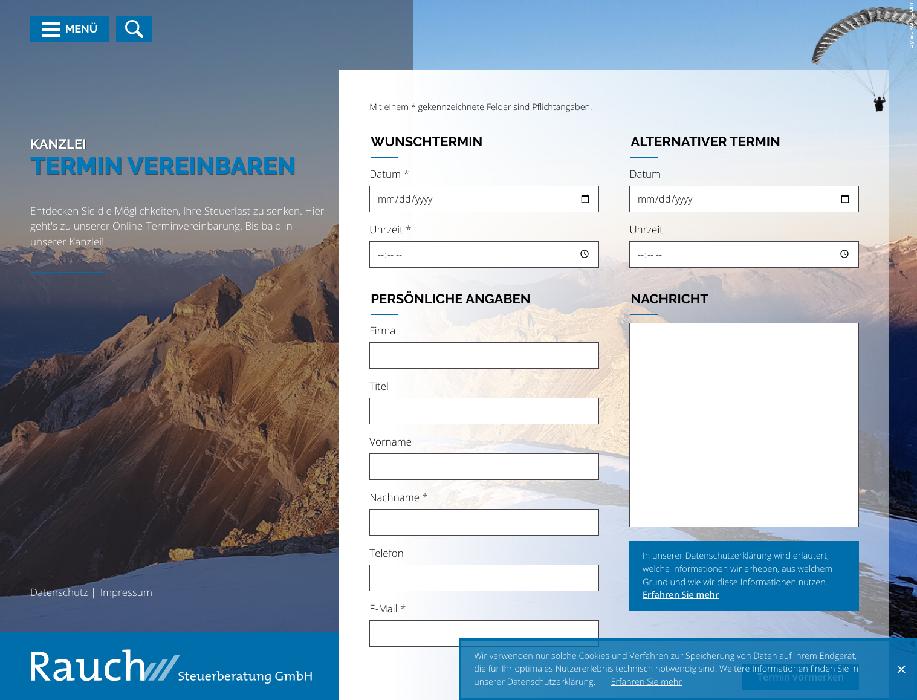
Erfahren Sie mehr (681, 595)
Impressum (126, 592)
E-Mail (387, 608)
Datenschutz (59, 592)
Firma (382, 330)
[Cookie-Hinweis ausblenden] (901, 669)
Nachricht (669, 299)
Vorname (390, 442)
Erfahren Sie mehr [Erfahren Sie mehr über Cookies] (646, 682)
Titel (379, 386)
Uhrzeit (390, 229)
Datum (389, 174)
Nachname (398, 497)
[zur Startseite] (171, 666)
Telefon (386, 553)
